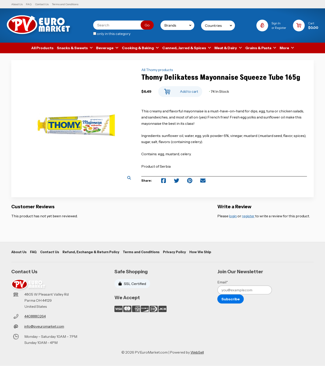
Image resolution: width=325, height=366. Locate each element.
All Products (42, 48)
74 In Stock (219, 91)
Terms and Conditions (65, 4)
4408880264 (35, 316)
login (233, 216)
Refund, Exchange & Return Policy (91, 252)
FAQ (29, 4)
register (249, 216)
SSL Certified (132, 284)
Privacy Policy (175, 252)
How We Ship (201, 252)
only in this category (111, 33)
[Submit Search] (146, 25)
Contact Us (42, 4)
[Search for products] (119, 25)
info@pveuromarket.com (45, 326)
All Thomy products (157, 70)
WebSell (197, 352)
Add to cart (180, 90)
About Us (17, 4)
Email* (222, 282)
